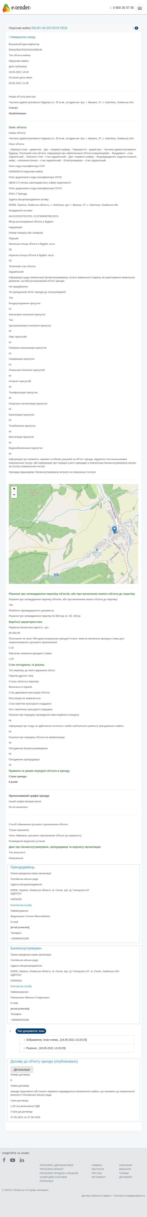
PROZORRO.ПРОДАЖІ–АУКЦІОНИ (59, 1173)
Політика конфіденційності (129, 1195)
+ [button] (14, 489)
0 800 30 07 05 (122, 7)
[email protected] (20, 927)
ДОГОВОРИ (125, 1177)
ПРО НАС (97, 1173)
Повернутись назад (22, 37)
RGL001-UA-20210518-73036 (49, 28)
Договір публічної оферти (96, 1195)
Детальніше (22, 1069)
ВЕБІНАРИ (125, 1169)
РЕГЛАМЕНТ (99, 1177)
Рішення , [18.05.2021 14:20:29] (45, 1048)
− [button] (14, 495)
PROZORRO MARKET (52, 1169)
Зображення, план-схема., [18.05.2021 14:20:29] (56, 1039)
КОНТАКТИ (98, 1169)
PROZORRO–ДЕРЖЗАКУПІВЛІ (56, 1165)
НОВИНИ (97, 1165)
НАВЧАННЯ (125, 1165)
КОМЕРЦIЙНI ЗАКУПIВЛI (53, 1177)
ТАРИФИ (124, 1173)
